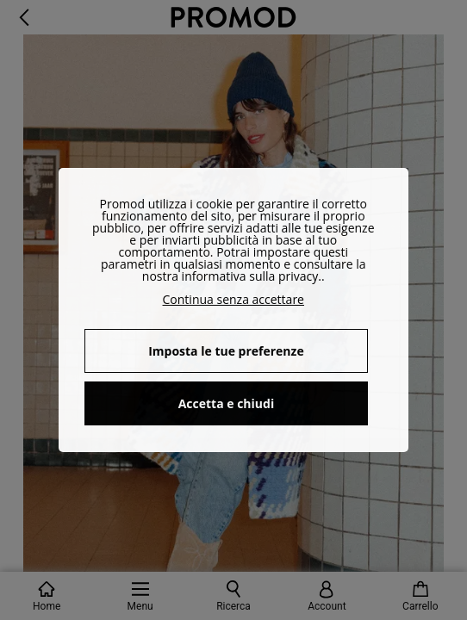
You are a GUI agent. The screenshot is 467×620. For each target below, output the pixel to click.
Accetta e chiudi (226, 403)
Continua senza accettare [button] (233, 299)
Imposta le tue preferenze (226, 351)
